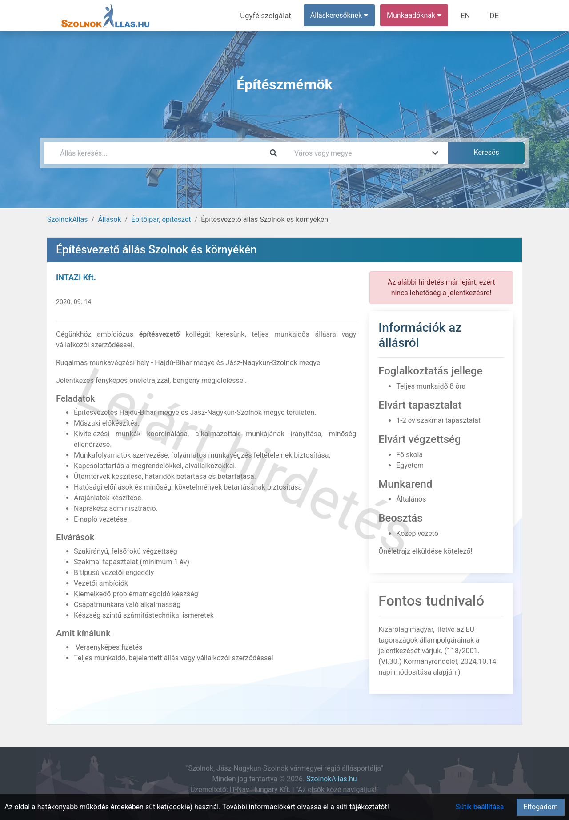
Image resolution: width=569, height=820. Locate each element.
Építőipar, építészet (161, 219)
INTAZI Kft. (76, 277)
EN (467, 15)
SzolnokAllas (67, 219)
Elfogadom (540, 807)
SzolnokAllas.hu (331, 779)
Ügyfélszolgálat (269, 15)
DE (494, 15)
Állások (109, 219)
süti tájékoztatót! (362, 807)
